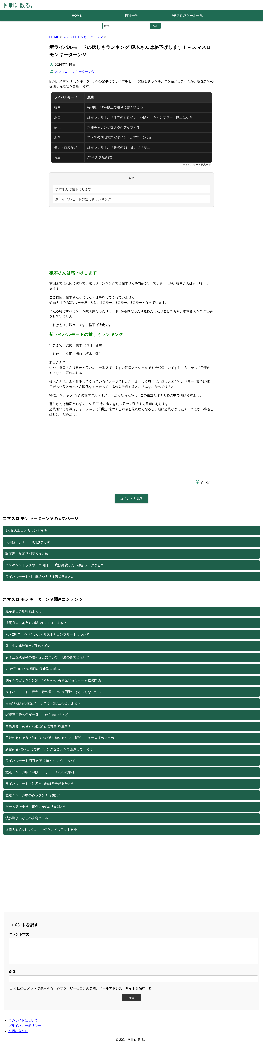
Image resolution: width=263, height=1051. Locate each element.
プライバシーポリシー (24, 1030)
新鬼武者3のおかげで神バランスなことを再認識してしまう (49, 749)
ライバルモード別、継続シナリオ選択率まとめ (40, 576)
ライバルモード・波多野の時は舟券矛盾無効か (40, 784)
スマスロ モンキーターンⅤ (83, 37)
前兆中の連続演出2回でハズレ (27, 646)
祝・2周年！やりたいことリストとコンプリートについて (47, 634)
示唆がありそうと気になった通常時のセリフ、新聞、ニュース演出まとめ (59, 738)
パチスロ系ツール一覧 (186, 15)
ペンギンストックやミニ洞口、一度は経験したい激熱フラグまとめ (54, 565)
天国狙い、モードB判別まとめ (27, 542)
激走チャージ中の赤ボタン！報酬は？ (33, 795)
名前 (12, 976)
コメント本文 (19, 934)
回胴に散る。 (20, 5)
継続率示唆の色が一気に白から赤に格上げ (36, 715)
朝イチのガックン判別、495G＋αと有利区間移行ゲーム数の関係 (53, 680)
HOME (77, 15)
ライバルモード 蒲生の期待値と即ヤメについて (40, 761)
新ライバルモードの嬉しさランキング (83, 199)
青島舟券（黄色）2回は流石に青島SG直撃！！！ (41, 726)
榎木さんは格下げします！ (75, 189)
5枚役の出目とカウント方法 (26, 530)
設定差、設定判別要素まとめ (26, 553)
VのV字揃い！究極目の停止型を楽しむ (33, 669)
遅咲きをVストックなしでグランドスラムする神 (41, 829)
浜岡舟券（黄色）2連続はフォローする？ (35, 623)
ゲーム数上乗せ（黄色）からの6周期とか (35, 807)
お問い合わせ (18, 1035)
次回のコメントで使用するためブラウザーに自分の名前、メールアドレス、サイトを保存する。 (84, 993)
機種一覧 (131, 15)
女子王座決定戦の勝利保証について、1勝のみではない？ (47, 657)
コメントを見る (131, 498)
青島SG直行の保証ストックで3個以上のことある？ (43, 703)
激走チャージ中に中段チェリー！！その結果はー (41, 772)
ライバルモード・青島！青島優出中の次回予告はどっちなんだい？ (54, 692)
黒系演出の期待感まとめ (23, 611)
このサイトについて (23, 1025)
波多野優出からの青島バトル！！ (30, 818)
